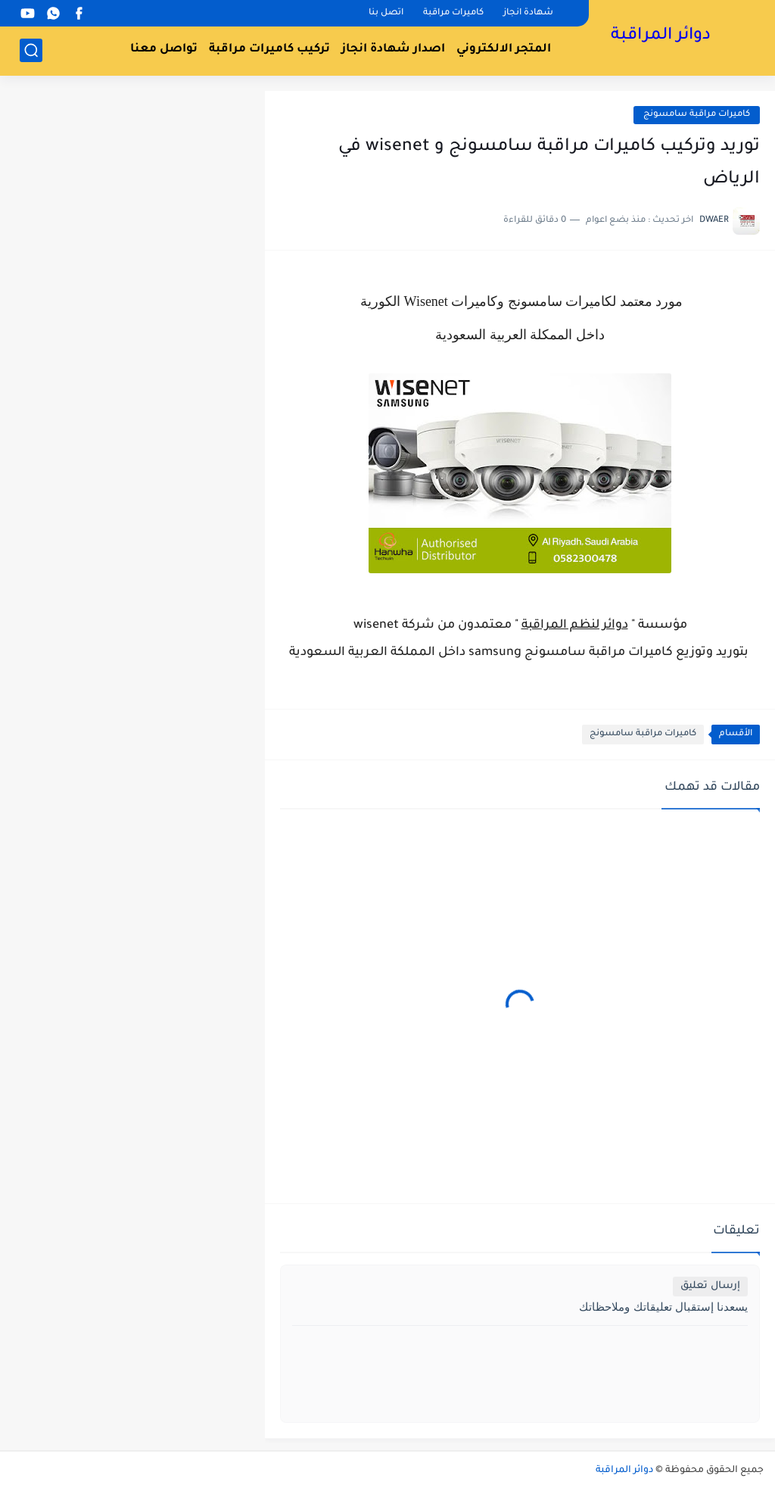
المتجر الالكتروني (503, 49)
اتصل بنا (386, 13)
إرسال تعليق (710, 1286)
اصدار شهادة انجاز (393, 49)
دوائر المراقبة (661, 36)
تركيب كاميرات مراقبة (269, 49)
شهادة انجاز (528, 13)
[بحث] (31, 50)
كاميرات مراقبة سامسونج (696, 115)
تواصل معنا (164, 49)
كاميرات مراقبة (453, 13)
